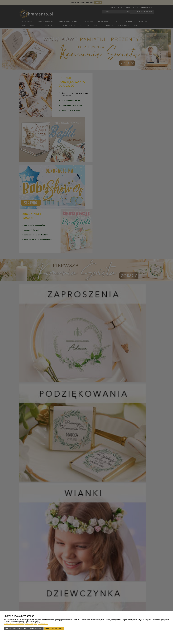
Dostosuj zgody (36, 628)
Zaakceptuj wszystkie (53, 628)
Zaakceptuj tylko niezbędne (15, 628)
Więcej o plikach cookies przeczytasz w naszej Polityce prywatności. (26, 624)
